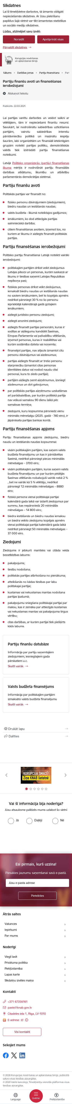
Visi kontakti (22, 1032)
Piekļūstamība (13, 968)
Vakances (11, 924)
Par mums (11, 935)
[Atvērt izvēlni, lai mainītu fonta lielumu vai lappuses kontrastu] (56, 1097)
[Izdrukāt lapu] (36, 728)
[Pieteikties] (37, 896)
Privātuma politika (16, 962)
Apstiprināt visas (53, 39)
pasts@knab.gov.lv (20, 1007)
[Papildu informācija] (26, 1020)
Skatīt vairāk (15, 666)
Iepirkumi (11, 930)
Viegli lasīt (11, 956)
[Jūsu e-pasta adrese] (37, 883)
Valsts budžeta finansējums (31, 686)
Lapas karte (12, 974)
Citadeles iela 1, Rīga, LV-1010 (27, 1013)
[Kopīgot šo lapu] (36, 736)
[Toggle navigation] (36, 1096)
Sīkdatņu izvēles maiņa (19, 980)
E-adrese (14, 1020)
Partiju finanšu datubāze (28, 644)
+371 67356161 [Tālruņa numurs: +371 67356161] (18, 1001)
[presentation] (32, 838)
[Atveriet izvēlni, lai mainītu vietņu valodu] (15, 1097)
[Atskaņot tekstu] (18, 93)
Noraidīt (19, 39)
